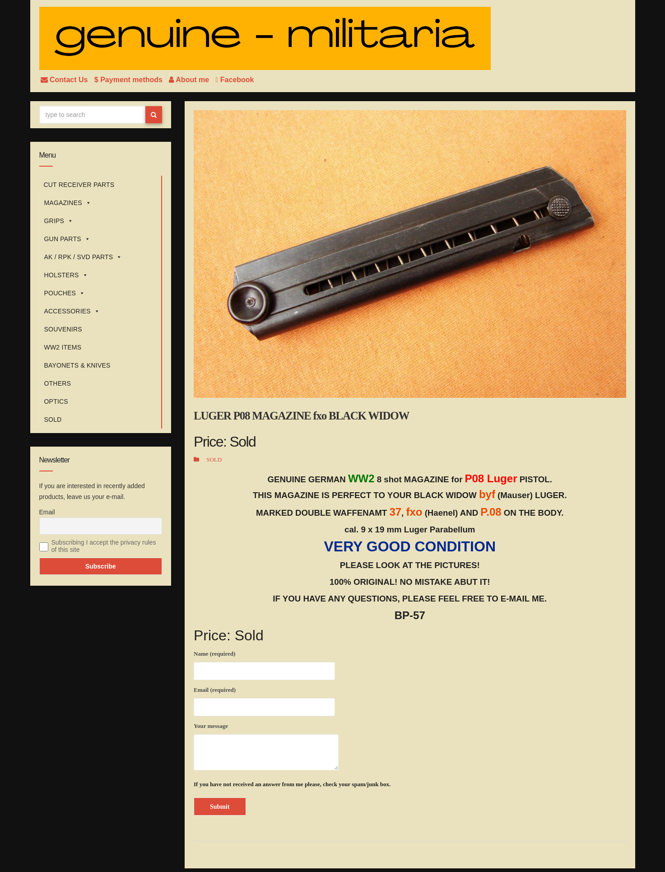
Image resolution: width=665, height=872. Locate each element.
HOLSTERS (66, 275)
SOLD (53, 419)
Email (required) (264, 699)
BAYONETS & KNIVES (77, 365)
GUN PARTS (67, 238)
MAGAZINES (67, 202)
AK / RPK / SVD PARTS (83, 257)
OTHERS (57, 383)
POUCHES (64, 293)
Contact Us (65, 80)
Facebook (235, 80)
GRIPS (59, 220)
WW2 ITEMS (63, 347)
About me (190, 80)
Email (47, 512)
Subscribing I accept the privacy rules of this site (103, 546)
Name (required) (264, 663)
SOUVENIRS (63, 329)
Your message (266, 746)
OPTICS (56, 401)
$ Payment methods (129, 80)
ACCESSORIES (72, 311)
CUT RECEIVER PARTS (79, 184)
